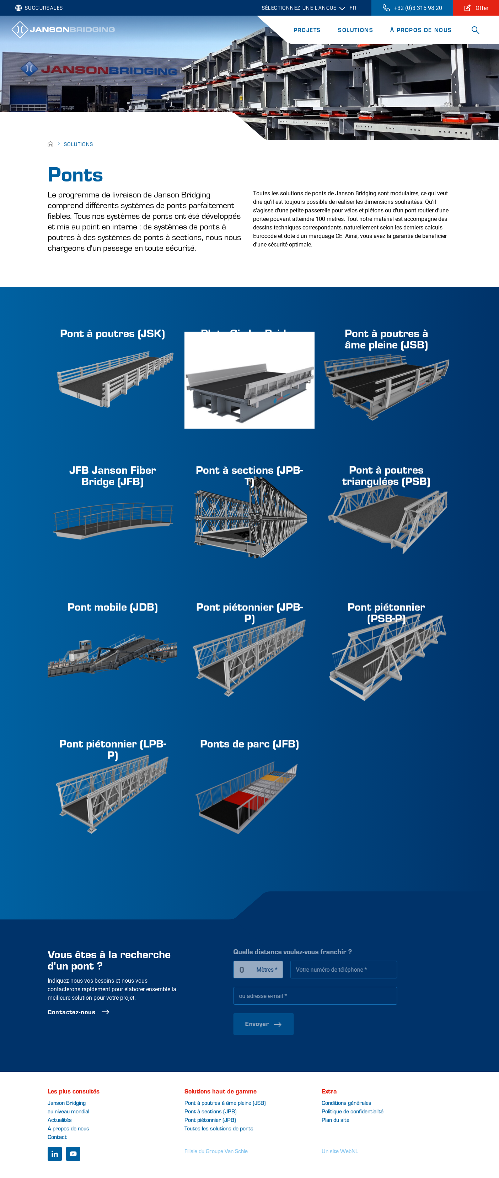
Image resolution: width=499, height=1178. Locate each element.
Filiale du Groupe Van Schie (216, 1151)
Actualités (60, 1119)
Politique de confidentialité (352, 1111)
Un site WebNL (340, 1151)
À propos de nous (421, 29)
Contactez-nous (101, 1012)
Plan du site (335, 1119)
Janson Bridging (67, 1102)
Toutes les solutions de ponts (218, 1128)
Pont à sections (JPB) (210, 1111)
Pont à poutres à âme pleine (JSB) (225, 1102)
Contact (57, 1136)
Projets (307, 29)
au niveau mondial (68, 1111)
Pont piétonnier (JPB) (210, 1119)
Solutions (355, 29)
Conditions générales (346, 1102)
